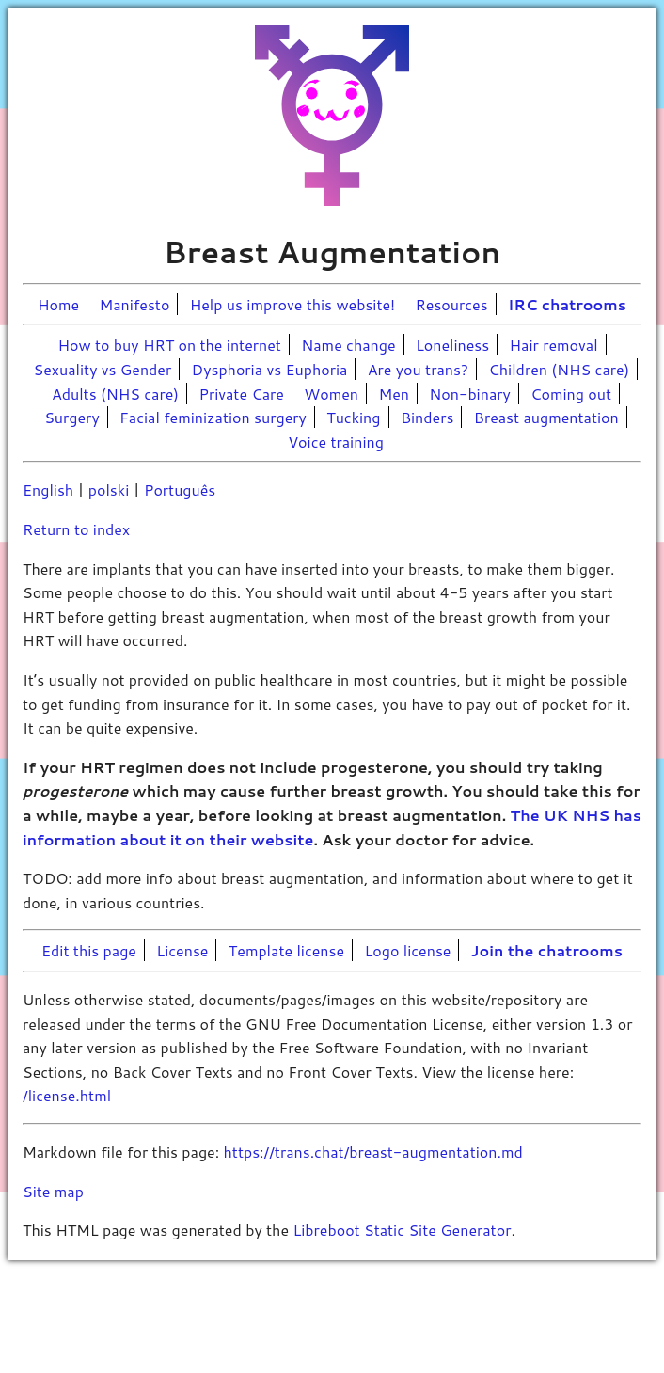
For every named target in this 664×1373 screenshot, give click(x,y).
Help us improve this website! (292, 304)
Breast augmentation (546, 417)
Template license (286, 950)
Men (393, 393)
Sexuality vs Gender (103, 369)
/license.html (67, 1095)
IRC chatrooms (567, 304)
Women (331, 393)
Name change (348, 344)
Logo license (407, 950)
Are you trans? (418, 369)
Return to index (76, 529)
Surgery (71, 417)
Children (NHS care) (558, 369)
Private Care (241, 393)
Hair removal (554, 344)
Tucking (353, 417)
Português (179, 489)
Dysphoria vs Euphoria (270, 369)
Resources (452, 304)
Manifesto (135, 304)
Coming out (570, 393)
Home (58, 304)
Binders (427, 417)
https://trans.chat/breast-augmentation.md (373, 1151)
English (48, 489)
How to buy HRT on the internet (168, 344)
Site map (53, 1191)
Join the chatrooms (547, 950)
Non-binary (469, 393)
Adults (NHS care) (115, 393)
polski (108, 489)
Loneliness (452, 344)
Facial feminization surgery (213, 417)
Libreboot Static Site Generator (401, 1229)
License (182, 950)
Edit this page (88, 950)
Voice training (336, 441)
